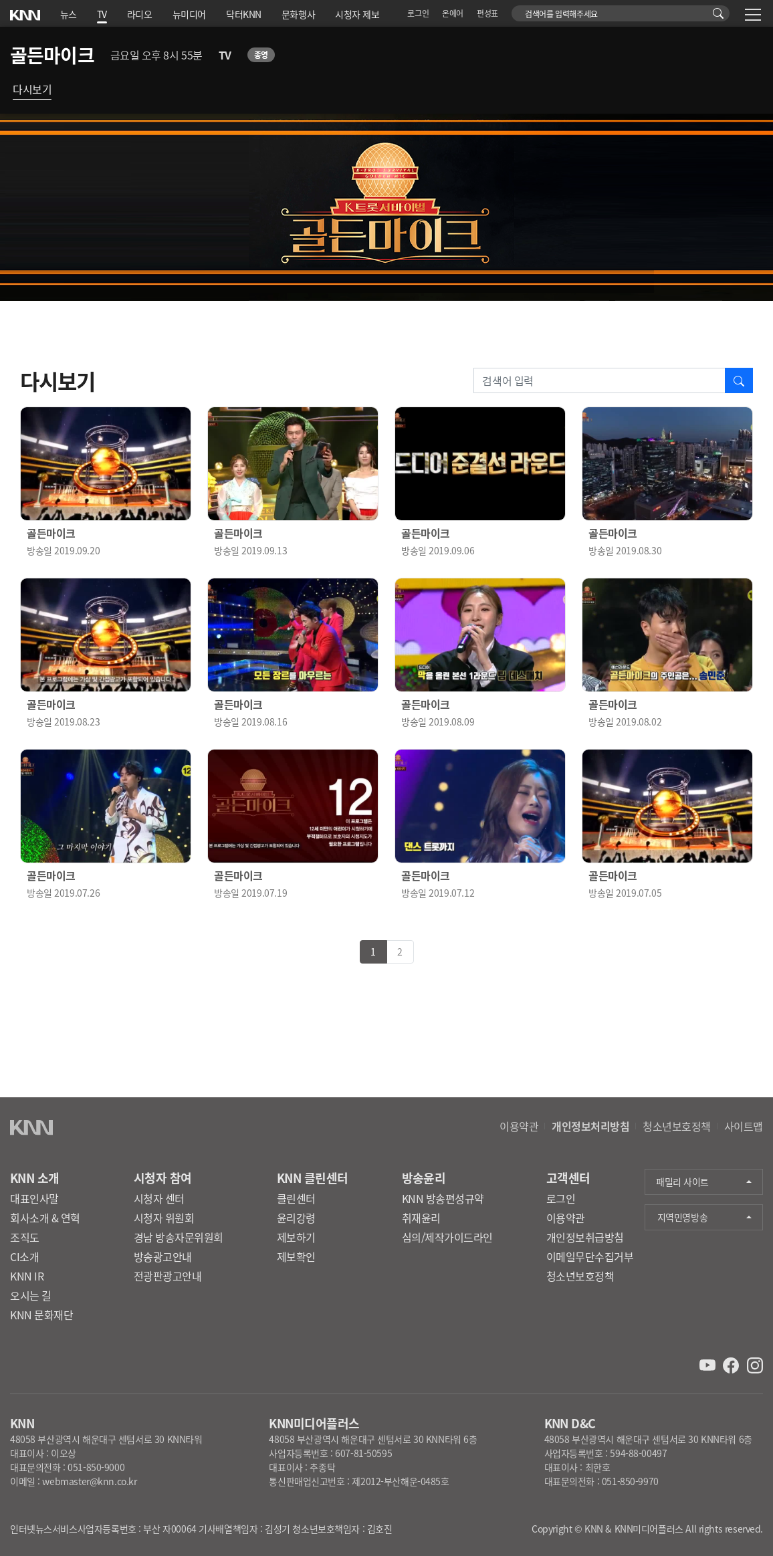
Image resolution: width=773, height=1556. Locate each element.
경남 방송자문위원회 (178, 1237)
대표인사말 (34, 1198)
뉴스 (68, 14)
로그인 (418, 13)
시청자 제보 (357, 14)
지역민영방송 (682, 1217)
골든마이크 (52, 54)
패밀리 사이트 (682, 1181)
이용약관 (519, 1126)
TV (102, 14)
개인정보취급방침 (585, 1237)
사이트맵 (743, 1126)
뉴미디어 (189, 14)
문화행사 (298, 14)
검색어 (519, 10)
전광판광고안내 (168, 1276)
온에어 (452, 13)
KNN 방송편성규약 (443, 1198)
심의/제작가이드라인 (447, 1237)
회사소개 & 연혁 (45, 1218)
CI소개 (24, 1256)
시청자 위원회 (164, 1218)
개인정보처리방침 (590, 1126)
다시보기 (32, 89)
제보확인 (296, 1256)
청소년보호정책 (677, 1126)
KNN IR (26, 1276)
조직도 (24, 1237)
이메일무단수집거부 (590, 1256)
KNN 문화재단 (41, 1315)
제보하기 (296, 1237)
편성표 (487, 13)
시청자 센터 (159, 1198)
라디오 (139, 14)
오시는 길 (30, 1295)
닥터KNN (243, 14)
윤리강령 (296, 1218)
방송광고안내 (163, 1256)
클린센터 (296, 1198)
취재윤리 (421, 1218)
